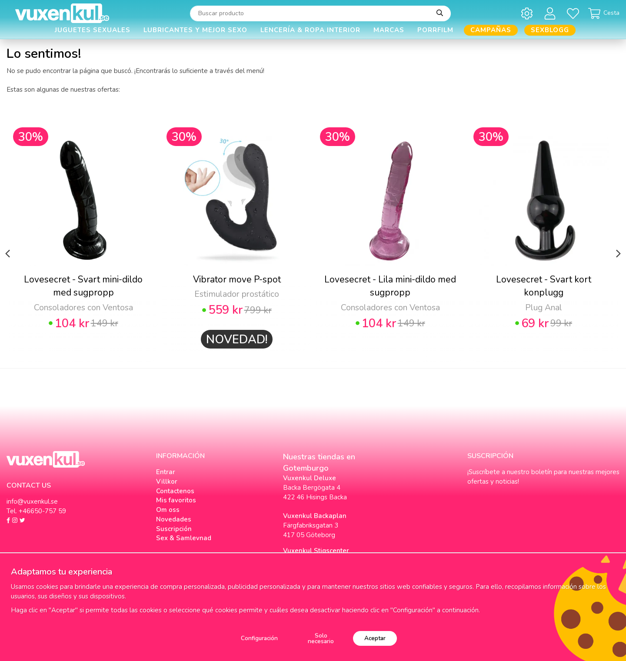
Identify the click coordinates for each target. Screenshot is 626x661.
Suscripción (174, 529)
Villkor (166, 481)
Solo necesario (321, 638)
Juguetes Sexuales (92, 30)
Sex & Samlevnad (183, 538)
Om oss (168, 509)
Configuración (259, 638)
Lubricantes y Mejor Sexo (195, 30)
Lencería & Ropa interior (310, 30)
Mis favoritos (176, 500)
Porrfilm (435, 30)
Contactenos (175, 491)
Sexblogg (550, 30)
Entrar (165, 472)
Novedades (173, 519)
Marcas (388, 30)
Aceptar (375, 638)
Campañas (490, 30)
